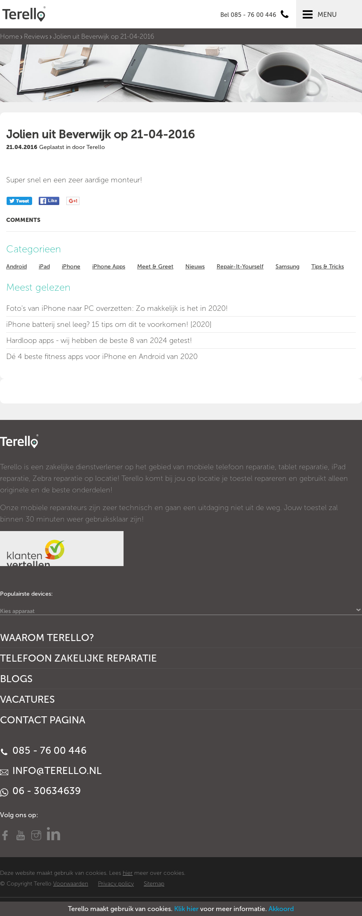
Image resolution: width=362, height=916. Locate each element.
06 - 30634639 (40, 791)
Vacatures (27, 699)
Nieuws (195, 266)
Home (9, 36)
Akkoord (281, 909)
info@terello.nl (51, 770)
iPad (44, 266)
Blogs (16, 679)
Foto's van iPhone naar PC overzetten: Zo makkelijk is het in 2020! (117, 308)
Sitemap (154, 883)
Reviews (36, 36)
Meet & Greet (155, 266)
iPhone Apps (108, 266)
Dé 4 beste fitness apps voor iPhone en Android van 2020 (102, 356)
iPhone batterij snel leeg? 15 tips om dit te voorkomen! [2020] (109, 324)
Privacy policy (116, 883)
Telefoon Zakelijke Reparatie (78, 658)
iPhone (71, 266)
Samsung (287, 266)
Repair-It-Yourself (240, 266)
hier (128, 872)
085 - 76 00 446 (43, 750)
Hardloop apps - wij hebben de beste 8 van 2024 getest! (99, 340)
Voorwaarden (70, 883)
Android (16, 266)
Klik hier (186, 909)
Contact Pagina (42, 720)
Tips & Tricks (327, 266)
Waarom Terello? (47, 637)
